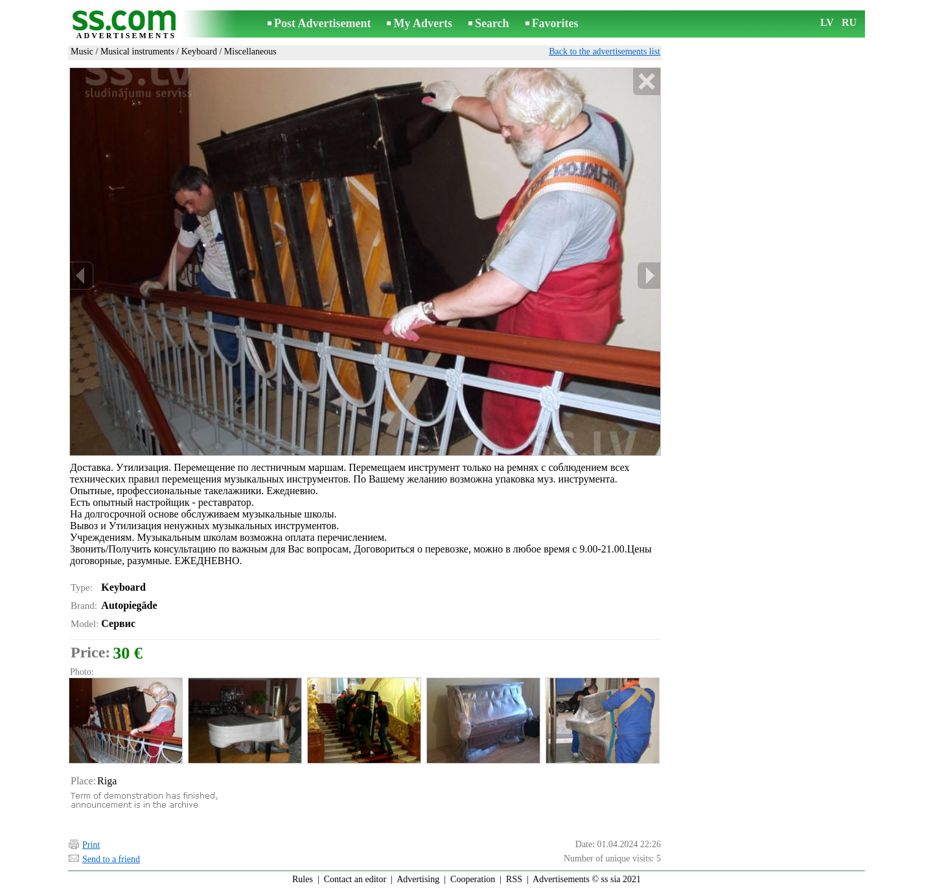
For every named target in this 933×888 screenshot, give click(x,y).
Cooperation (472, 879)
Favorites (555, 23)
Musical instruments (137, 51)
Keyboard (199, 51)
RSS (514, 879)
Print (91, 845)
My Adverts (422, 23)
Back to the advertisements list (604, 51)
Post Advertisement (322, 23)
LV (827, 22)
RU (849, 22)
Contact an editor (355, 879)
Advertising (418, 879)
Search (492, 23)
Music (82, 51)
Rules (302, 879)
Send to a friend (111, 859)
